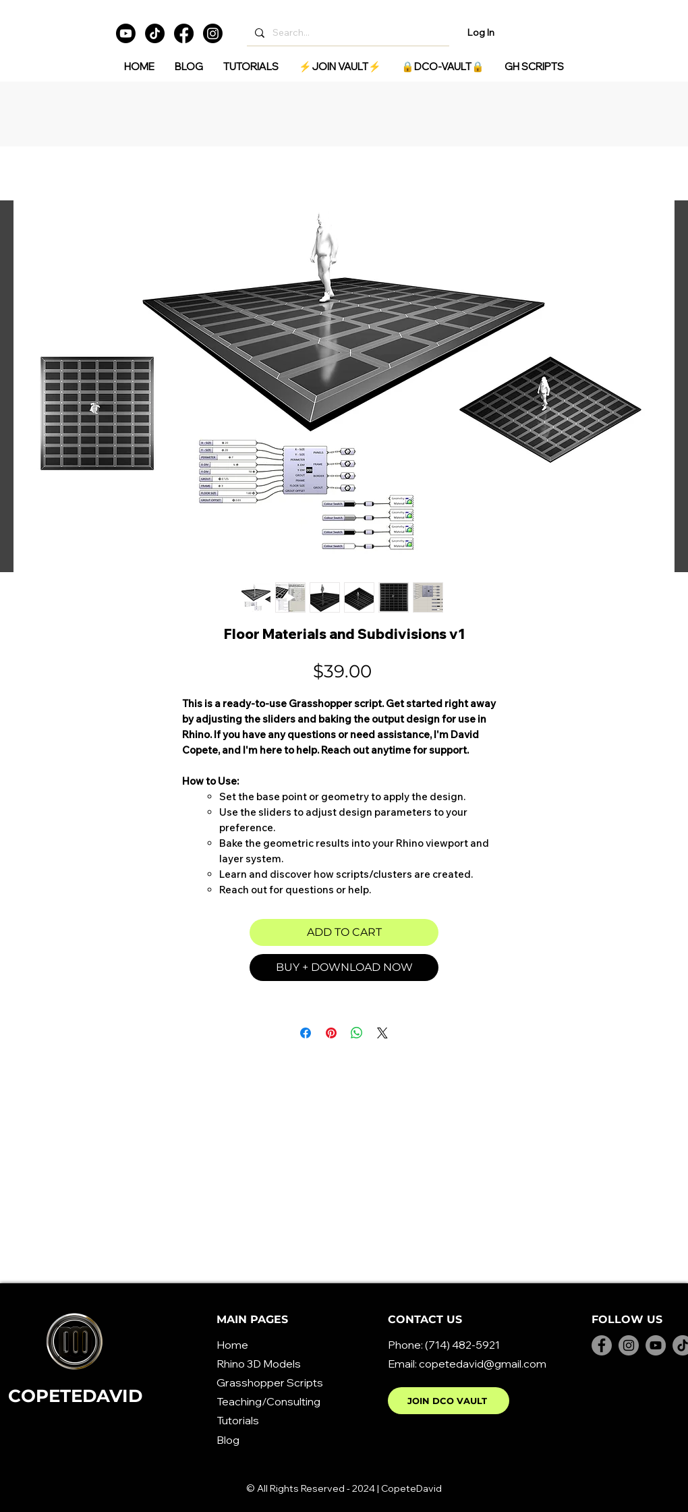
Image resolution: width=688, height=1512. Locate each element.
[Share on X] (382, 1033)
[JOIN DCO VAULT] (448, 1400)
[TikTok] (155, 33)
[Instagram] (213, 33)
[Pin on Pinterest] (331, 1033)
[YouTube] (656, 1345)
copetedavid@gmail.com (482, 1363)
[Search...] (347, 32)
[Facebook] (184, 33)
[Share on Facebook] (305, 1033)
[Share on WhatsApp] (357, 1033)
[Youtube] (126, 33)
